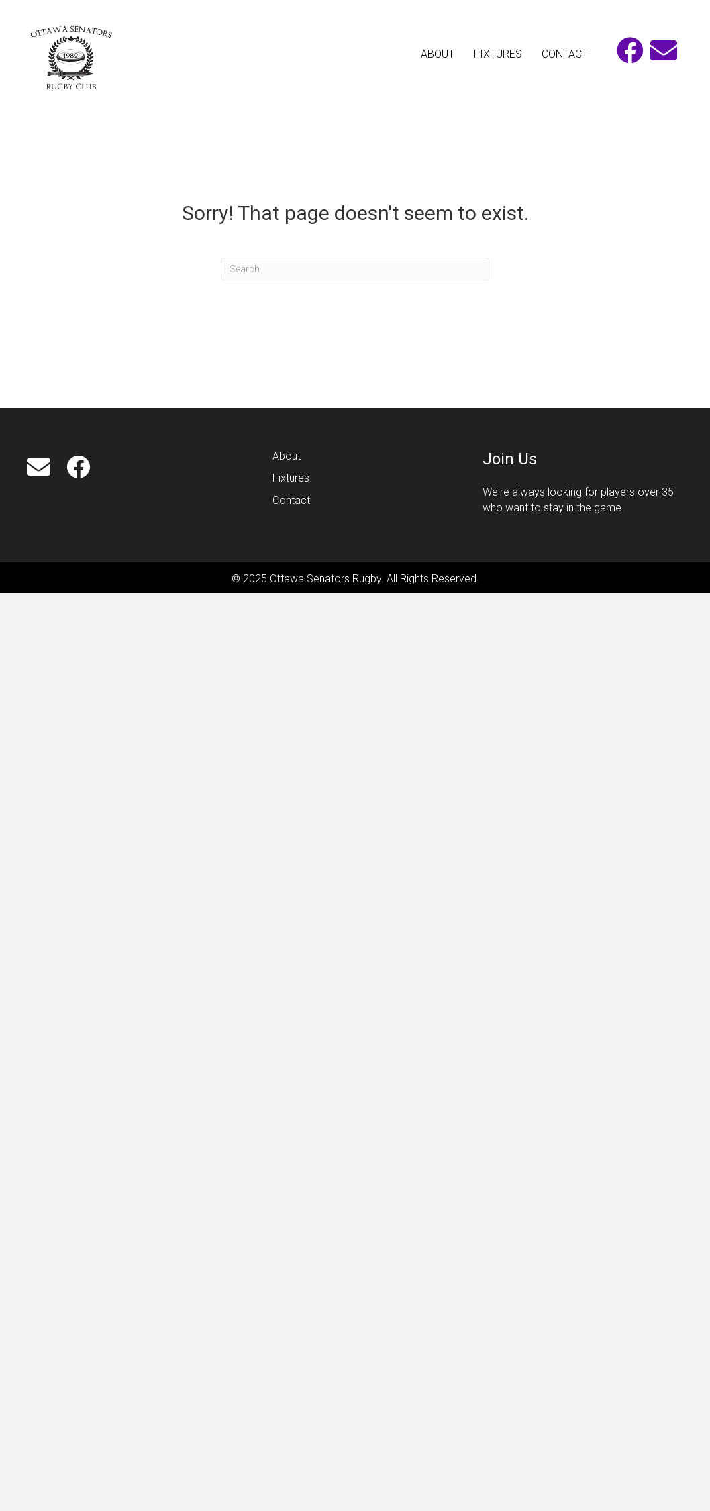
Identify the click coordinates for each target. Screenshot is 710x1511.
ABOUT (437, 54)
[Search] (355, 269)
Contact (292, 500)
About (286, 456)
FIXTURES (498, 54)
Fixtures (290, 478)
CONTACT (565, 54)
